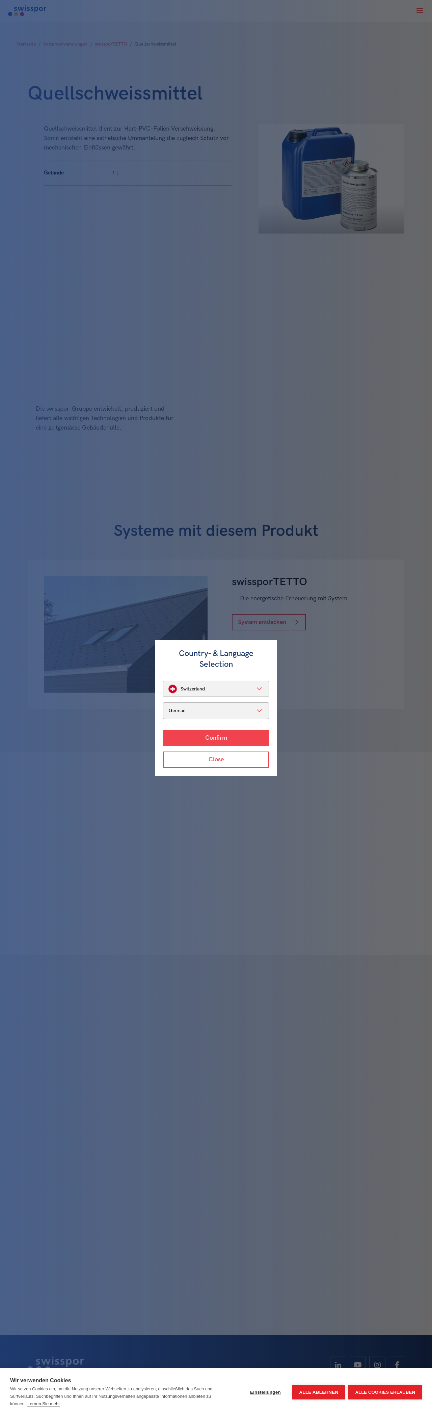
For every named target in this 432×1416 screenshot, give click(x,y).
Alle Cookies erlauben (385, 1392)
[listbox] (216, 689)
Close (216, 759)
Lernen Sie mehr (43, 1403)
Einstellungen (265, 1392)
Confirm (216, 737)
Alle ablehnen (318, 1392)
